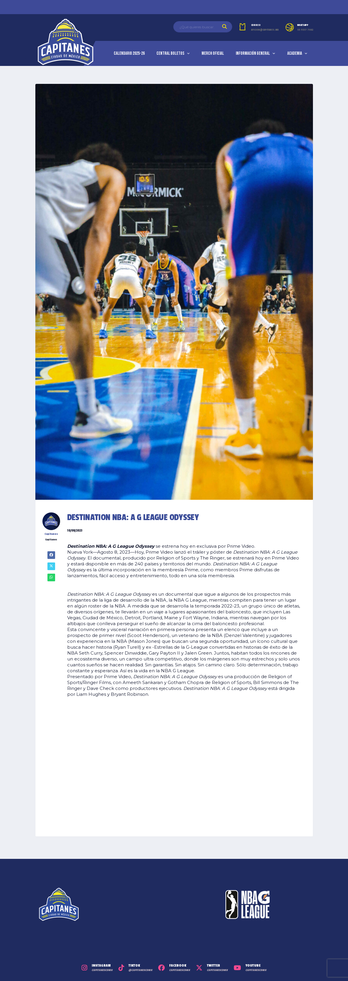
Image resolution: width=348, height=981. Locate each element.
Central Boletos (170, 53)
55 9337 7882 (305, 29)
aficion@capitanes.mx (264, 29)
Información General (253, 53)
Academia (294, 53)
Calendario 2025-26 (129, 53)
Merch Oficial (213, 53)
